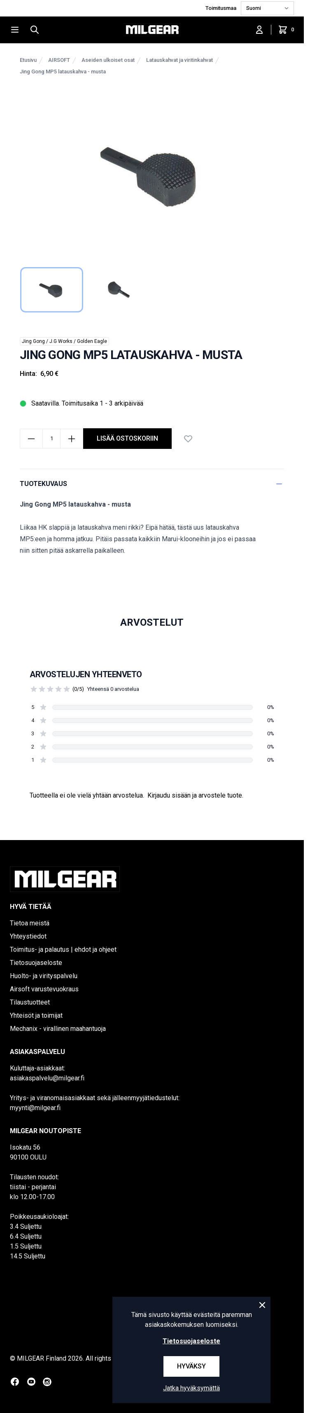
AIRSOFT (59, 60)
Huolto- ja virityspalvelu (43, 976)
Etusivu (28, 60)
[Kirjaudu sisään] (259, 29)
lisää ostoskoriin (127, 438)
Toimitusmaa (221, 8)
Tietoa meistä (29, 923)
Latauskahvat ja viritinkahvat (179, 60)
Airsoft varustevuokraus (44, 989)
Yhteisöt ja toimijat (36, 1015)
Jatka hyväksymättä (191, 1388)
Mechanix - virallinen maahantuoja (58, 1029)
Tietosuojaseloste (36, 963)
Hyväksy (191, 1366)
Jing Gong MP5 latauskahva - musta (63, 71)
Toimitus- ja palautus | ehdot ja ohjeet (63, 949)
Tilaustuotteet (30, 1002)
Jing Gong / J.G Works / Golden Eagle (64, 341)
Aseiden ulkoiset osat (108, 60)
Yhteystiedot (28, 936)
